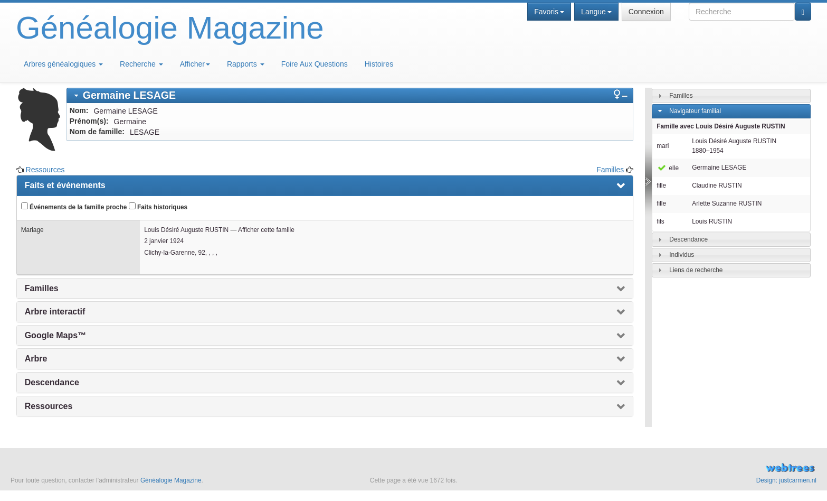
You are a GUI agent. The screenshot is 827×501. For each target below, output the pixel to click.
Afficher (195, 64)
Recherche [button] (141, 64)
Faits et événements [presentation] (65, 185)
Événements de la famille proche (74, 206)
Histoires (379, 64)
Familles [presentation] (42, 288)
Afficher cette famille (266, 230)
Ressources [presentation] (49, 406)
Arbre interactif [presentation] (55, 311)
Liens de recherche (696, 270)
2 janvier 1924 (164, 241)
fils (660, 221)
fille (661, 185)
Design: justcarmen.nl (786, 480)
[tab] (350, 95)
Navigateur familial (695, 111)
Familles (610, 169)
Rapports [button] (245, 64)
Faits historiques (158, 206)
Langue (596, 11)
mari (663, 146)
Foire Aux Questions (314, 64)
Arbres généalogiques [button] (63, 64)
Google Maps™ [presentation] (55, 335)
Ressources (45, 169)
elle (668, 168)
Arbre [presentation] (36, 358)
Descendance (688, 239)
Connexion (646, 11)
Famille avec (721, 126)
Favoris (549, 11)
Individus (681, 254)
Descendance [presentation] (52, 382)
